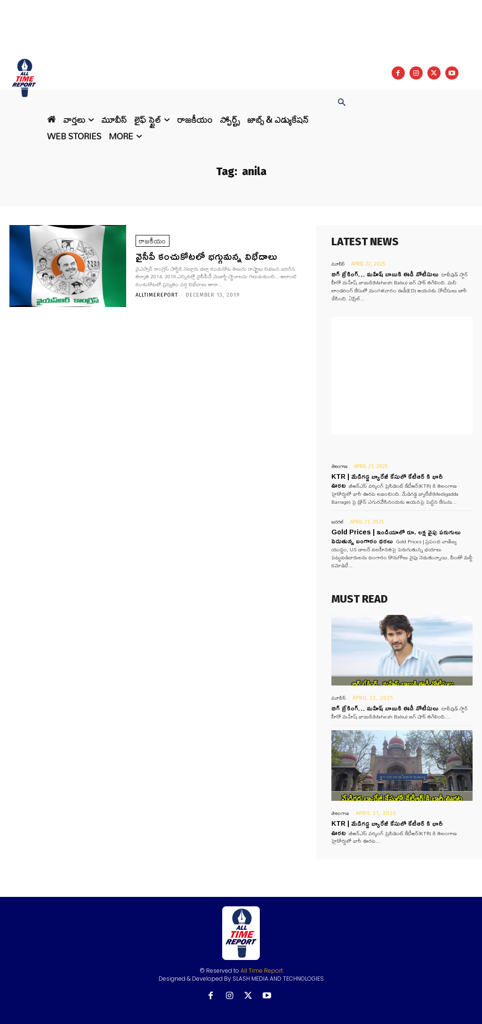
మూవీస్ (338, 263)
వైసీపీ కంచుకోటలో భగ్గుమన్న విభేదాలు (206, 256)
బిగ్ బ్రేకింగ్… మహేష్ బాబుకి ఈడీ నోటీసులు (385, 273)
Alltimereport (157, 295)
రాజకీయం (152, 241)
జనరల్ (337, 521)
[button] (341, 103)
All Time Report (262, 971)
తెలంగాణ (339, 466)
